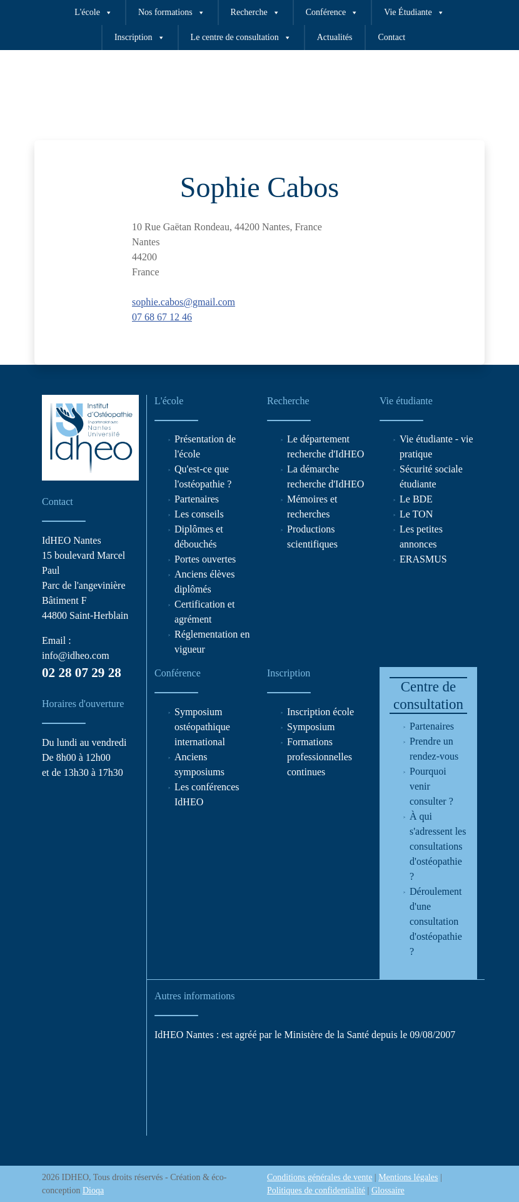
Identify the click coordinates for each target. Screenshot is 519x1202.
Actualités (335, 37)
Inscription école (320, 711)
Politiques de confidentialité (316, 1190)
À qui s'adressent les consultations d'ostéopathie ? (438, 846)
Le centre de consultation (241, 37)
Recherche (255, 12)
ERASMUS (423, 559)
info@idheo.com (75, 655)
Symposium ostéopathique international (202, 726)
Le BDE (416, 499)
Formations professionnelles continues (319, 756)
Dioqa (93, 1190)
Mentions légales (408, 1177)
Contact (391, 37)
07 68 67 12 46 (162, 317)
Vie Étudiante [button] (414, 12)
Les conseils (199, 514)
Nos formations (171, 12)
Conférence (332, 12)
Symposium (311, 726)
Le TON (416, 514)
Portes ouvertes (205, 559)
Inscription (139, 37)
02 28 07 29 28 (81, 672)
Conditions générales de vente (319, 1177)
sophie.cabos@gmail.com (183, 302)
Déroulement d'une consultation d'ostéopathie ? (436, 921)
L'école (93, 12)
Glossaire (388, 1190)
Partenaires (196, 499)
